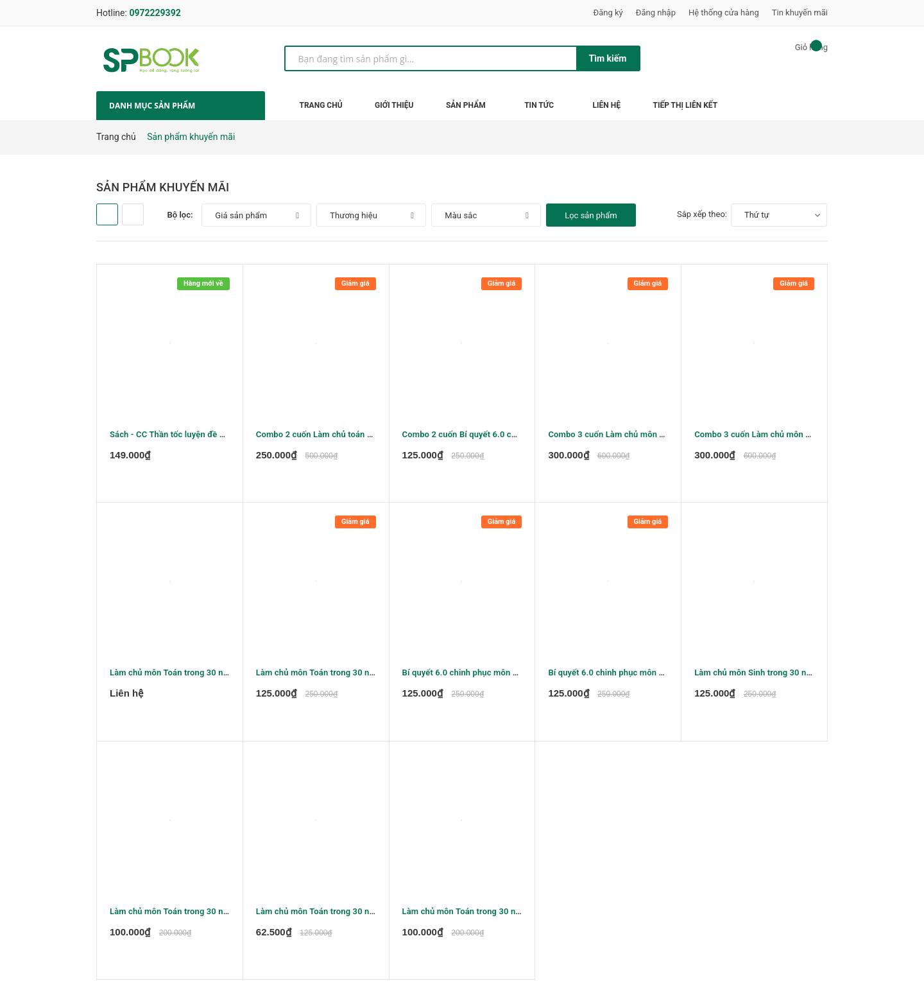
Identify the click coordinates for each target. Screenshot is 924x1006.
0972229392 (154, 13)
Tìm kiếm (608, 58)
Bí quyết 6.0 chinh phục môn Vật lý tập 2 (479, 675)
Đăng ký (608, 12)
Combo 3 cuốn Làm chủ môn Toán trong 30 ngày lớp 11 (653, 434)
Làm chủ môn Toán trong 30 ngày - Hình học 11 (492, 916)
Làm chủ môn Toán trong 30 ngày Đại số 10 (338, 675)
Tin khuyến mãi (800, 12)
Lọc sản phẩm (591, 215)
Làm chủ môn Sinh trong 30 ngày (756, 675)
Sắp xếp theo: (702, 214)
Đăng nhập (656, 12)
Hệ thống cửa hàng (724, 12)
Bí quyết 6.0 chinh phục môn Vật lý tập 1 (624, 675)
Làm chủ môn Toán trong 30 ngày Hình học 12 (197, 916)
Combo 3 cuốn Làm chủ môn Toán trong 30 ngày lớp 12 (799, 434)
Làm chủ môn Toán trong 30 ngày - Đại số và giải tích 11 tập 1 (227, 675)
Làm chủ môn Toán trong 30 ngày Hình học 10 (343, 916)
